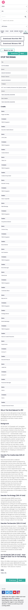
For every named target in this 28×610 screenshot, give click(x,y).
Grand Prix (2, 31)
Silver (11, 31)
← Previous (11, 54)
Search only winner (8, 20)
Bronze (16, 31)
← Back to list (8, 50)
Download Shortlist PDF (12, 39)
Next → (22, 54)
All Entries (26, 31)
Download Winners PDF (12, 43)
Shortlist (21, 31)
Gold (7, 31)
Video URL (3, 573)
